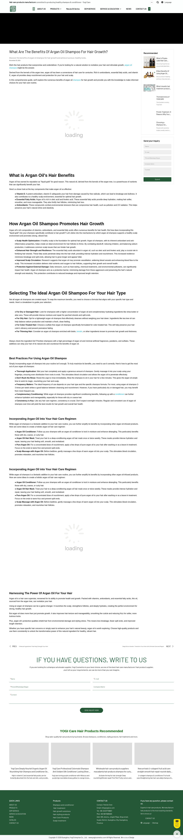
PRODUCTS (54, 9)
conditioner (119, 394)
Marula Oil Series (72, 9)
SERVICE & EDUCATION (109, 9)
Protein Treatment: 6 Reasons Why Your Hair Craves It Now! (163, 114)
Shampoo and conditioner (63, 805)
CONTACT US (141, 9)
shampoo (77, 80)
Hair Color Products (61, 817)
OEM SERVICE (89, 9)
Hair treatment (59, 808)
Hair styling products (61, 814)
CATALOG (12, 820)
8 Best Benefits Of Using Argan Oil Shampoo (162, 73)
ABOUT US (41, 9)
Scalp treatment (59, 821)
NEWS (128, 9)
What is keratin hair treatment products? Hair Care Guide (163, 88)
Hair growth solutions (62, 811)
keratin (79, 331)
